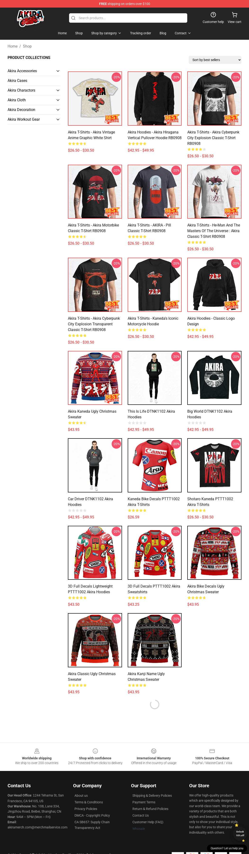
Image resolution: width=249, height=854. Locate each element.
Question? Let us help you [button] (227, 848)
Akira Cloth (17, 100)
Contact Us (140, 815)
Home (12, 46)
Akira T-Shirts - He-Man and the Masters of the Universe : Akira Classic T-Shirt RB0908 (213, 231)
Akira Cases (17, 80)
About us (81, 795)
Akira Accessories (22, 71)
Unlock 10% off (240, 833)
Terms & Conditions (88, 802)
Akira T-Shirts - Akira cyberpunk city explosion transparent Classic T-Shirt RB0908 (94, 324)
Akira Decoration (21, 109)
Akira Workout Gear (24, 119)
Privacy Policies (85, 809)
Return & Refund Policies (150, 809)
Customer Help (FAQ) (147, 822)
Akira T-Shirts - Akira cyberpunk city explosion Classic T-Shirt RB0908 (213, 138)
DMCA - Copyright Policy (92, 815)
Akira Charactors (21, 90)
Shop (27, 46)
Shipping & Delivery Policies (152, 795)
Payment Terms (143, 802)
